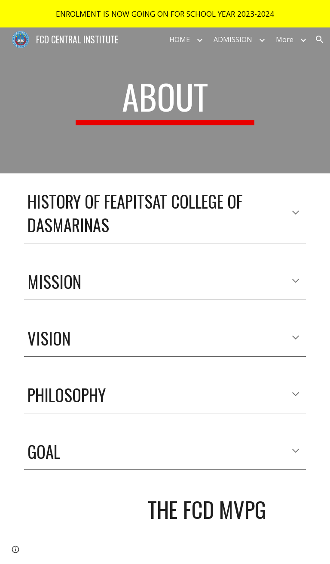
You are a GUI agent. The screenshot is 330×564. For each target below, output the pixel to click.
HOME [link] (179, 39)
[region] (165, 13)
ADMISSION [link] (233, 39)
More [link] (284, 39)
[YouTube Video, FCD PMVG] (80, 522)
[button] (319, 39)
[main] (164, 100)
